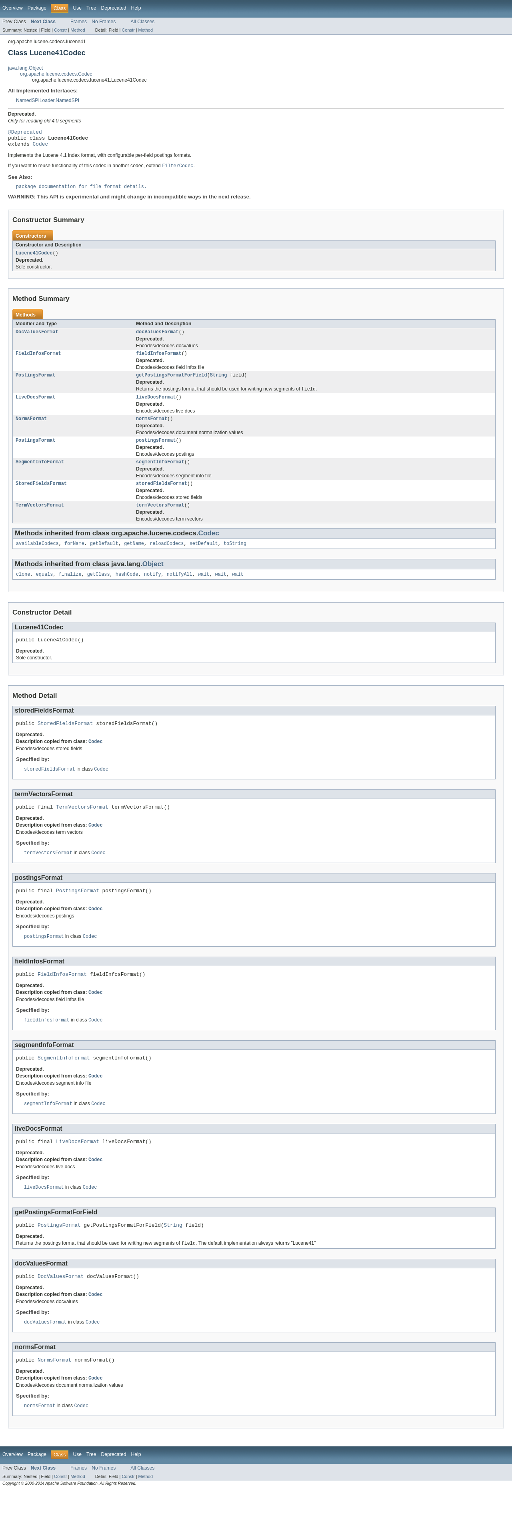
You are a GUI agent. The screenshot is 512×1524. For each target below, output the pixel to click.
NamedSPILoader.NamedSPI (47, 100)
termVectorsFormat (160, 518)
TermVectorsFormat (40, 518)
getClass (98, 589)
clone (23, 589)
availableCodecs (37, 557)
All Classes (142, 21)
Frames (78, 21)
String (218, 383)
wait (203, 589)
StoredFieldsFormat (41, 496)
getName (134, 557)
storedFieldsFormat (161, 496)
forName (74, 557)
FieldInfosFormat (38, 360)
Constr (60, 30)
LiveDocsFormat (36, 406)
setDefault (204, 557)
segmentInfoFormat (160, 473)
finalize (70, 589)
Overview (12, 8)
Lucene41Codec (34, 258)
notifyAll (179, 589)
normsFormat (151, 428)
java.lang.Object (25, 68)
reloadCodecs (167, 557)
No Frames (104, 21)
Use (77, 8)
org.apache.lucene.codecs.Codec (56, 74)
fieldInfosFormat (159, 360)
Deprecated (113, 8)
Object (153, 578)
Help (136, 8)
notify (152, 589)
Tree (91, 8)
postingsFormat (156, 451)
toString (235, 557)
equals (44, 589)
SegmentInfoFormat (40, 473)
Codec (40, 147)
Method (77, 30)
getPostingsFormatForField (171, 383)
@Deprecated (25, 132)
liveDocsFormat (156, 406)
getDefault (104, 557)
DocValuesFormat (37, 338)
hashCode (127, 589)
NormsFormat (31, 428)
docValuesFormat (157, 338)
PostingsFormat (36, 383)
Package (37, 8)
